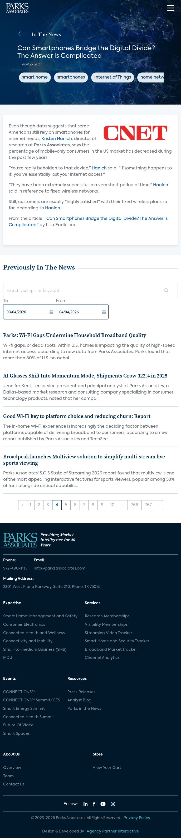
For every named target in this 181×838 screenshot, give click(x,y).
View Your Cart (107, 768)
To (5, 301)
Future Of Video (18, 725)
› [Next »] (159, 505)
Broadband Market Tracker (111, 649)
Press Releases (81, 692)
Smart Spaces (16, 734)
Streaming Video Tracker (108, 633)
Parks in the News (84, 709)
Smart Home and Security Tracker (117, 641)
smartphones (71, 77)
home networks (156, 77)
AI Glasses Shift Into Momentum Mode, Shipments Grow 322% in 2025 (85, 375)
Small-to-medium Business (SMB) (35, 649)
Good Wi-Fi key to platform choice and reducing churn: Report (76, 416)
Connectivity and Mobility (27, 641)
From (61, 301)
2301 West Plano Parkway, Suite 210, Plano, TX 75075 (51, 587)
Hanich (100, 168)
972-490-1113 (15, 568)
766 (134, 505)
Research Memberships (107, 616)
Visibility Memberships (106, 625)
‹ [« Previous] (22, 505)
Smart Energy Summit (24, 709)
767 (148, 505)
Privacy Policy (137, 818)
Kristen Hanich (56, 139)
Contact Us (14, 784)
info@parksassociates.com (59, 568)
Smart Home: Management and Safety (40, 616)
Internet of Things (112, 77)
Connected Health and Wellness (34, 633)
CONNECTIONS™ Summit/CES (31, 700)
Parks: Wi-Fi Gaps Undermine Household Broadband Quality (74, 335)
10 (112, 505)
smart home (35, 77)
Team (8, 776)
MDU (7, 658)
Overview (12, 768)
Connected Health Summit (28, 717)
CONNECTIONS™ (19, 692)
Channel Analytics (102, 658)
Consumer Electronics (24, 625)
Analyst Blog (79, 700)
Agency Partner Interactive (113, 831)
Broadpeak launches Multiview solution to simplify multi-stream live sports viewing (84, 460)
